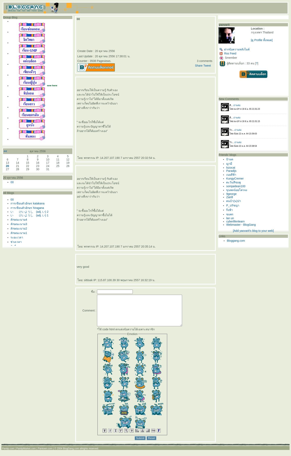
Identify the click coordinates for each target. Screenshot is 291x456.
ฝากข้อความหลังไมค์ (234, 49)
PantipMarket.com (26, 454)
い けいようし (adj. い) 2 (29, 211)
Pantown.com (45, 454)
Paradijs (231, 170)
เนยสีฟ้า (231, 174)
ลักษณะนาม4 (19, 219)
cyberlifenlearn (235, 221)
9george (231, 194)
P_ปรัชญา (232, 205)
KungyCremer (235, 178)
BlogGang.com (71, 454)
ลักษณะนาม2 (19, 228)
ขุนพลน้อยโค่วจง (236, 190)
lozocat (230, 167)
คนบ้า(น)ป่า (233, 201)
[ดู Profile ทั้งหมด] (262, 40)
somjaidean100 (235, 186)
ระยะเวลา (17, 237)
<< (5, 151)
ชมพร (229, 214)
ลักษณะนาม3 (19, 224)
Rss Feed (227, 53)
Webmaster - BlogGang (241, 224)
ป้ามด (229, 159)
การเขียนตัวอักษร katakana (27, 203)
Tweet (207, 65)
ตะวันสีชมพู (233, 182)
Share (198, 65)
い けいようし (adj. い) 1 (29, 215)
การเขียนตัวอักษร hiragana (27, 207)
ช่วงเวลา (16, 241)
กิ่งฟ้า (229, 210)
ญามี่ (229, 163)
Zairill (229, 197)
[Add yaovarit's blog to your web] (253, 230)
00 (12, 182)
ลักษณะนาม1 (19, 233)
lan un (230, 218)
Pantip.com (8, 454)
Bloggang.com (236, 240)
